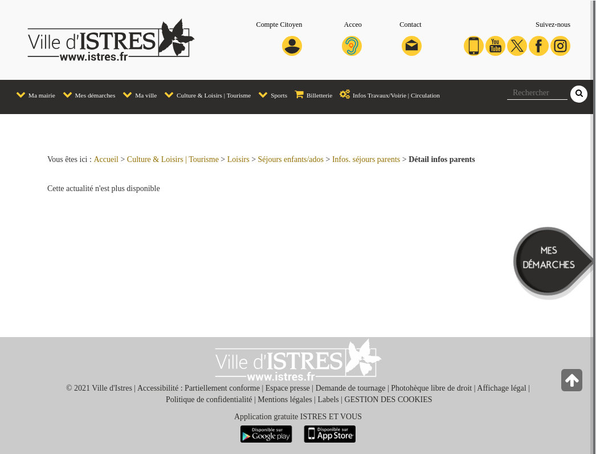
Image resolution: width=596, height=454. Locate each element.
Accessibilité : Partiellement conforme (198, 388)
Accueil (106, 159)
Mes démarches (86, 94)
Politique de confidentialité (209, 399)
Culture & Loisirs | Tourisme (204, 94)
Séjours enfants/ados (291, 159)
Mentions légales (285, 399)
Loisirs (238, 159)
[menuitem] (32, 95)
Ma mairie (32, 94)
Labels (327, 399)
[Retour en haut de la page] (573, 383)
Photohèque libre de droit (431, 388)
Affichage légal (501, 388)
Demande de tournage (351, 388)
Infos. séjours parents (366, 159)
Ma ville (137, 94)
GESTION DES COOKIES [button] (388, 399)
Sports (269, 94)
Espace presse (288, 388)
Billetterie (310, 94)
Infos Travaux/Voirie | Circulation (387, 94)
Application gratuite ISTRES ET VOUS (298, 416)
